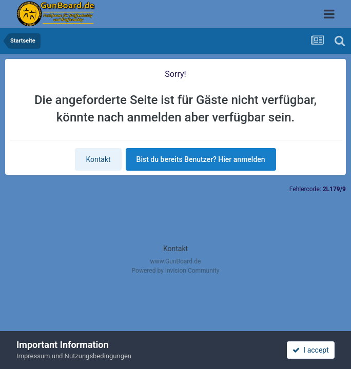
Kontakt (98, 159)
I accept (310, 350)
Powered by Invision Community (176, 270)
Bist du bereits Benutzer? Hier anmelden (200, 159)
